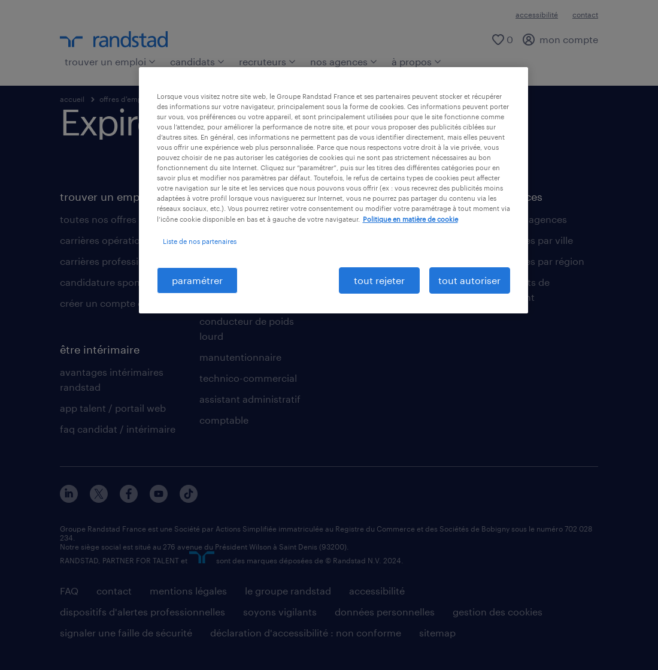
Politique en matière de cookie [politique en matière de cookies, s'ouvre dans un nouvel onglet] (410, 219)
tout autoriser (469, 280)
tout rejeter (379, 280)
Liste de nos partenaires (199, 241)
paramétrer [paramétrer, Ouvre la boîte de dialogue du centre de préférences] (197, 280)
